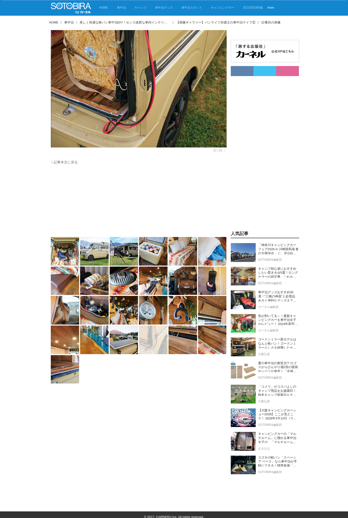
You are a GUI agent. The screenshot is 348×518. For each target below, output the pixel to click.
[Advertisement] (137, 202)
